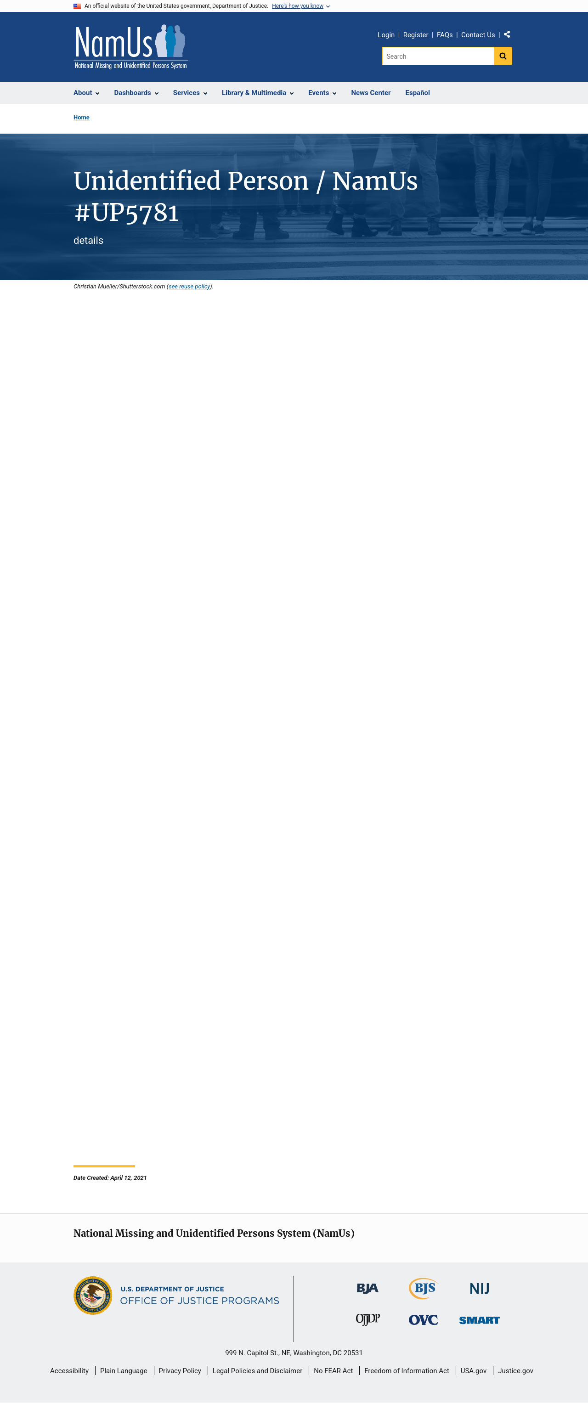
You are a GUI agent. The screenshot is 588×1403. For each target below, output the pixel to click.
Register (416, 35)
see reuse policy (189, 286)
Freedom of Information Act (406, 1371)
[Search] (438, 56)
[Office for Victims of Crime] (423, 1319)
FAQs (445, 35)
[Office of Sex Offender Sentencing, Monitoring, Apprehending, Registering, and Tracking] (479, 1317)
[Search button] (503, 56)
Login (386, 35)
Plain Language (123, 1371)
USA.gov (474, 1371)
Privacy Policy (180, 1371)
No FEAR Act (333, 1371)
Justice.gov (515, 1371)
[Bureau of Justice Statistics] (424, 1295)
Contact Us (478, 35)
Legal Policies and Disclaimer (257, 1371)
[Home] (131, 47)
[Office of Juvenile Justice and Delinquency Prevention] (368, 1322)
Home (82, 117)
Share (510, 36)
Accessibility (69, 1371)
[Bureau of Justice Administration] (368, 1284)
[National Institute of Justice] (479, 1284)
